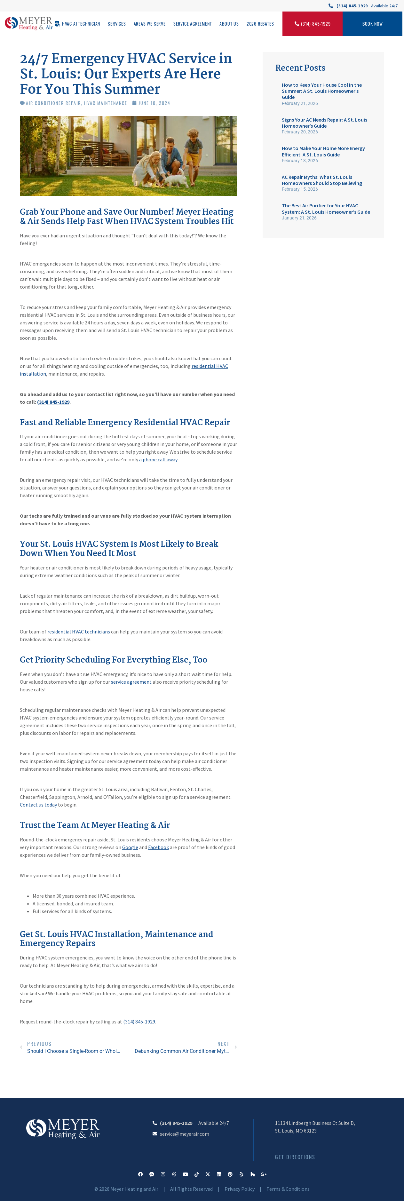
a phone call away (158, 459)
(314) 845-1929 (53, 402)
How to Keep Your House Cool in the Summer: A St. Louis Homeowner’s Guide (322, 91)
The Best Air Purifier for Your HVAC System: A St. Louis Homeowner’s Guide (326, 208)
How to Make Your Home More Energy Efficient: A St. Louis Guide (323, 151)
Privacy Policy (240, 1189)
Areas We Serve (150, 23)
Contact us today (38, 804)
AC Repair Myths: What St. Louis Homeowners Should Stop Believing (322, 180)
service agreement (131, 682)
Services (117, 23)
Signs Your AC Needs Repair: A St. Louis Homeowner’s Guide (324, 122)
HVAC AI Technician (81, 23)
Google (130, 847)
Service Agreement (192, 23)
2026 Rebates (260, 23)
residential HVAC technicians (78, 631)
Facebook (158, 847)
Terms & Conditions (288, 1189)
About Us (229, 23)
